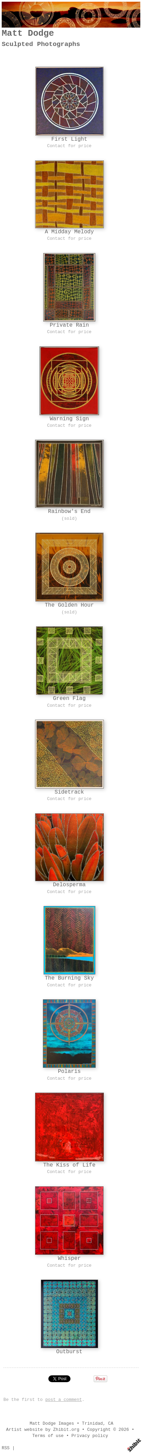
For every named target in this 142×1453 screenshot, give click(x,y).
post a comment (63, 1399)
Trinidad (92, 1423)
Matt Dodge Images (52, 1423)
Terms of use (48, 1435)
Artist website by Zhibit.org (42, 1429)
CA (110, 1423)
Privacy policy (90, 1435)
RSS (6, 1448)
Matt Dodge (28, 33)
